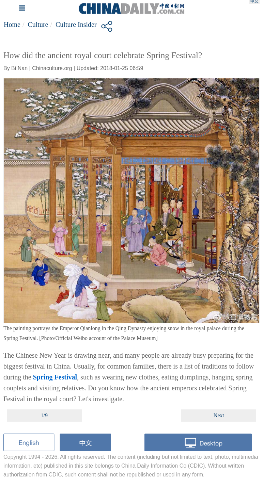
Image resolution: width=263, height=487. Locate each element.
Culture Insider (76, 24)
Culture (38, 24)
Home (12, 24)
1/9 (44, 415)
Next (219, 415)
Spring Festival (55, 377)
